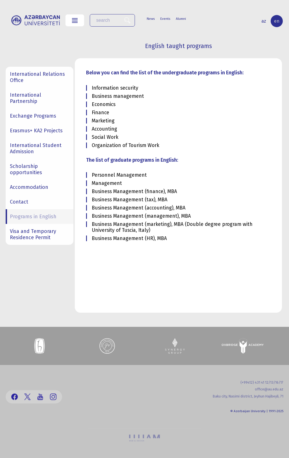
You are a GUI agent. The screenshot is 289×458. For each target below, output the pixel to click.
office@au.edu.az (269, 389)
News (151, 19)
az (263, 21)
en (276, 21)
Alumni (181, 19)
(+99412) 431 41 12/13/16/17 (261, 382)
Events (165, 19)
